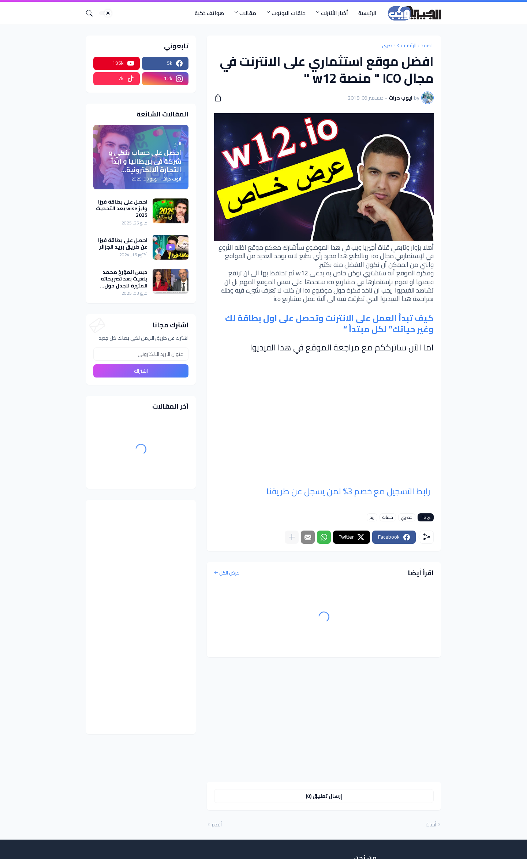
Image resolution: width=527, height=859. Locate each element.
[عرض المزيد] (292, 537)
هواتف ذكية (209, 13)
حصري (389, 45)
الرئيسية (367, 13)
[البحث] (92, 13)
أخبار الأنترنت (334, 13)
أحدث (431, 825)
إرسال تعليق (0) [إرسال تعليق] (324, 796)
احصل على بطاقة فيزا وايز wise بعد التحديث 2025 (121, 208)
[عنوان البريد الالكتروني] (140, 354)
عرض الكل (229, 573)
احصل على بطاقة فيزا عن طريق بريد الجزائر (122, 243)
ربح (372, 517)
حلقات (387, 517)
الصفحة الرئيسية (417, 45)
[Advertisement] (324, 719)
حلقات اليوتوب (289, 13)
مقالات (247, 13)
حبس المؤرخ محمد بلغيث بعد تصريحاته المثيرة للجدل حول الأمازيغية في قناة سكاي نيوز (124, 279)
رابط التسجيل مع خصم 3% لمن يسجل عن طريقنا (348, 491)
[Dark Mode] (105, 13)
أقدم (217, 825)
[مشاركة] (220, 98)
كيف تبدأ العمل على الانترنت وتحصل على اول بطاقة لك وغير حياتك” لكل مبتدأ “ (329, 323)
